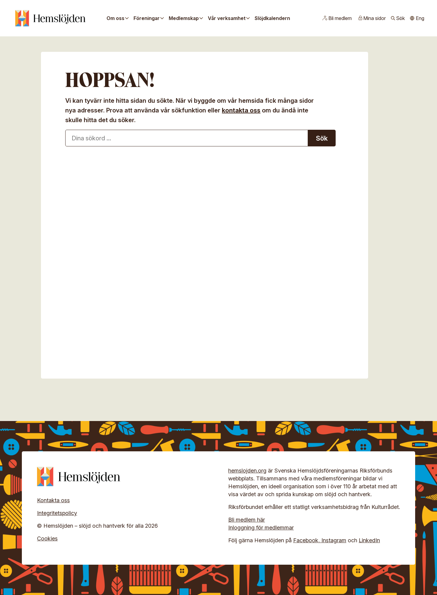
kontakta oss (241, 110)
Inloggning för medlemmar (261, 527)
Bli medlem (340, 18)
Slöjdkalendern (272, 18)
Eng (420, 18)
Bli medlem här (246, 519)
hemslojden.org (247, 470)
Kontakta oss (53, 500)
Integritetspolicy (57, 513)
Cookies (47, 538)
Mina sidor (374, 18)
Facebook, (307, 540)
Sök (400, 18)
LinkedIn (369, 540)
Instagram (333, 540)
